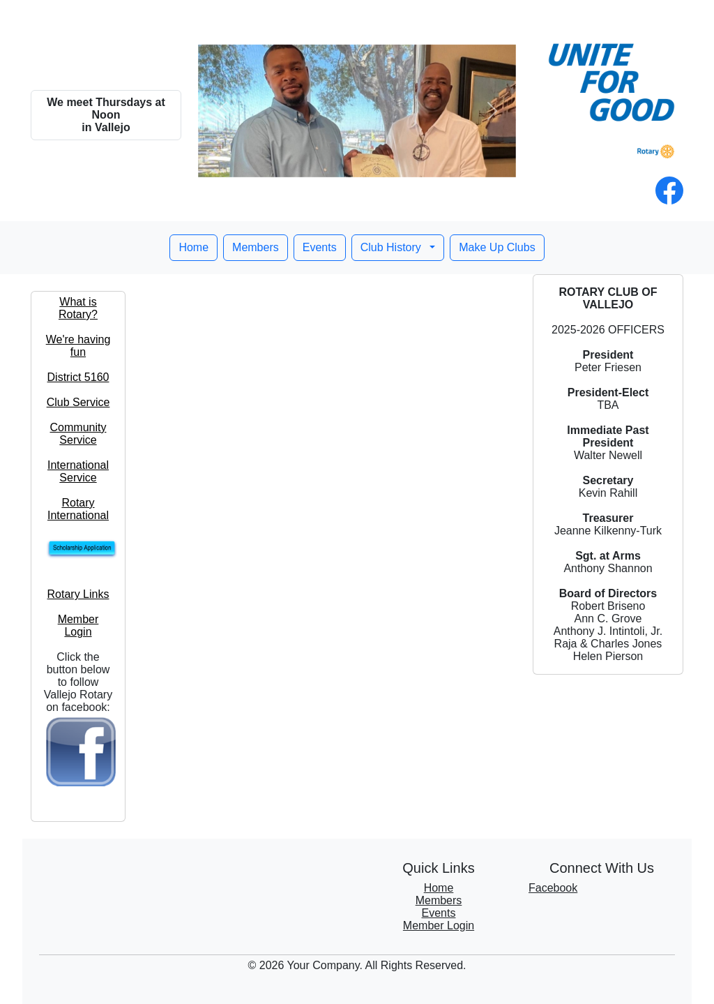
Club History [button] (392, 247)
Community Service (78, 433)
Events (320, 247)
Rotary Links (78, 594)
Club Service (78, 402)
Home (193, 247)
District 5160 (78, 377)
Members (255, 247)
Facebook (553, 888)
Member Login (78, 625)
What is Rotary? (78, 308)
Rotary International (78, 509)
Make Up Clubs (497, 247)
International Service (78, 471)
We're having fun (78, 346)
